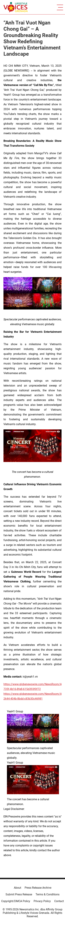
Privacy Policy (42, 901)
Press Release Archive (38, 887)
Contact (59, 901)
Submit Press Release (19, 894)
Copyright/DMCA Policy (15, 901)
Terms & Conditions (47, 894)
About (17, 887)
